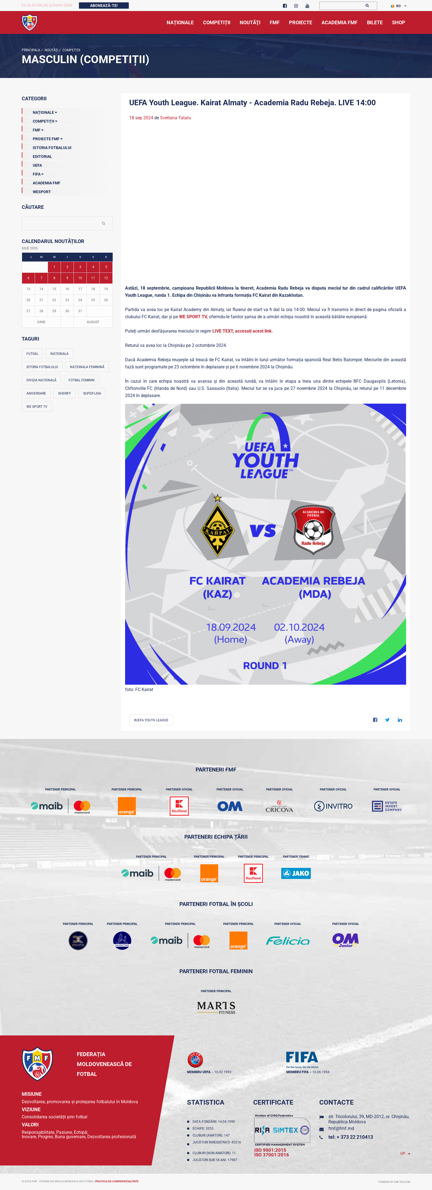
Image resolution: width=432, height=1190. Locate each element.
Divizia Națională (41, 380)
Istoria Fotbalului (46, 146)
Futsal (32, 354)
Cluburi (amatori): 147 (212, 1135)
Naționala (59, 354)
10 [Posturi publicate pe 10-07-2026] (80, 278)
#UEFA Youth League (151, 720)
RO (396, 6)
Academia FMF (41, 182)
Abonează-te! (104, 5)
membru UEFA (198, 1072)
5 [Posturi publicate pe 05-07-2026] (106, 267)
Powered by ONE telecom (394, 1182)
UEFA (32, 164)
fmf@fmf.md (341, 1128)
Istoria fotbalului (42, 367)
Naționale (39, 111)
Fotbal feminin (81, 380)
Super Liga (92, 393)
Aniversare (36, 393)
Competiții (71, 50)
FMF (33, 129)
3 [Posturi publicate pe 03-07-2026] (80, 267)
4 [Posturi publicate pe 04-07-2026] (93, 267)
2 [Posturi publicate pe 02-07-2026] (67, 267)
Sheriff (64, 393)
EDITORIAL (37, 155)
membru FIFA (297, 1072)
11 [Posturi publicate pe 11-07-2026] (93, 278)
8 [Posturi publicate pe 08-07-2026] (54, 278)
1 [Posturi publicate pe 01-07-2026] (54, 267)
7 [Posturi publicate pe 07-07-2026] (41, 278)
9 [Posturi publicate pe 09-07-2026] (67, 278)
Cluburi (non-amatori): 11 (215, 1153)
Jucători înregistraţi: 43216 (217, 1144)
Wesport (36, 190)
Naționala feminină (87, 367)
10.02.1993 (222, 1072)
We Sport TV (36, 407)
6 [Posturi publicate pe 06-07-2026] (28, 278)
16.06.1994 (321, 1072)
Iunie (41, 322)
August (93, 322)
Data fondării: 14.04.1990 (215, 1122)
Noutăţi (51, 50)
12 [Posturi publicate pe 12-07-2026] (106, 278)
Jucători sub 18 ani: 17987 (216, 1160)
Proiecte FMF (42, 137)
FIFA (33, 173)
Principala (31, 50)
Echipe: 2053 (204, 1128)
